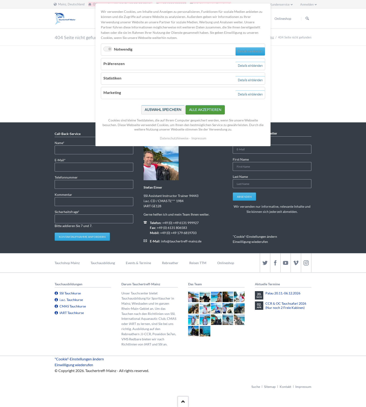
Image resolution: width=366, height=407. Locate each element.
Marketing (112, 92)
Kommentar (63, 195)
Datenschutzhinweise (174, 138)
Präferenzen (114, 63)
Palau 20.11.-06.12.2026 (282, 293)
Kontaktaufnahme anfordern (82, 236)
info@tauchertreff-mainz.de (181, 241)
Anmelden (307, 4)
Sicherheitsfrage (67, 211)
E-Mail (62, 160)
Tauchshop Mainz (67, 263)
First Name (241, 159)
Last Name (240, 177)
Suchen (307, 18)
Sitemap (270, 387)
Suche (255, 387)
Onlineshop (225, 263)
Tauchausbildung (103, 263)
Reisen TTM (197, 263)
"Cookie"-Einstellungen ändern (255, 236)
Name (62, 142)
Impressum (303, 387)
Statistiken (112, 78)
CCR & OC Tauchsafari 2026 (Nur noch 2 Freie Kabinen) (285, 305)
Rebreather (170, 263)
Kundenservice (280, 4)
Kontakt (285, 387)
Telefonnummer (66, 177)
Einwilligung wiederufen (250, 242)
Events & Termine (138, 263)
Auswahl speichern (163, 109)
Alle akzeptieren (205, 109)
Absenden (244, 196)
